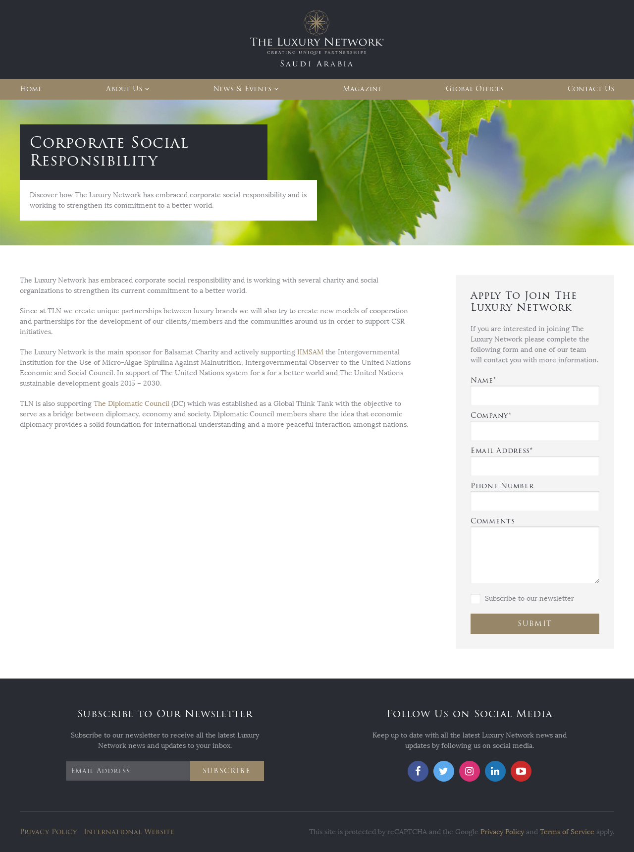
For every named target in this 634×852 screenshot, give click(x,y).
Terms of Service (567, 832)
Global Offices (475, 89)
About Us (124, 89)
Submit (535, 624)
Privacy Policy (48, 832)
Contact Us (591, 89)
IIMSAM (310, 352)
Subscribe (227, 771)
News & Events (242, 89)
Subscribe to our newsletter (522, 599)
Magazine (362, 89)
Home (31, 89)
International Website (129, 832)
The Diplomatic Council (131, 403)
